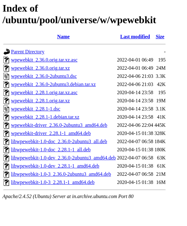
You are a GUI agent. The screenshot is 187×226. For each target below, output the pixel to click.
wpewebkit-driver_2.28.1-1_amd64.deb (51, 133)
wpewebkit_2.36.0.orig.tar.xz (40, 68)
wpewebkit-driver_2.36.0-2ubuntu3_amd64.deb (59, 125)
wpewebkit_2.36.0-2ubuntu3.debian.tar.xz (53, 84)
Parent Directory (27, 51)
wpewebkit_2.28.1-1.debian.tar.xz (45, 117)
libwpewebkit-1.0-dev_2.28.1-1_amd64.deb (55, 166)
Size (160, 36)
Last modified (135, 36)
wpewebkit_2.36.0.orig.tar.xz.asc (44, 59)
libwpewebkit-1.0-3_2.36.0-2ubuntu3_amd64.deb (61, 174)
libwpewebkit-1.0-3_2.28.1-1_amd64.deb (53, 182)
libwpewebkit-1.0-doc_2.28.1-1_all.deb (51, 149)
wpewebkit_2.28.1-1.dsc (35, 108)
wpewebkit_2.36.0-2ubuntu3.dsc (44, 76)
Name (63, 36)
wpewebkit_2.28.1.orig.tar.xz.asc (44, 92)
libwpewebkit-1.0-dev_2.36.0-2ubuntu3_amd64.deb (63, 157)
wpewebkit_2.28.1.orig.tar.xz (40, 100)
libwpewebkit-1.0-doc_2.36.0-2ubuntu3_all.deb (59, 141)
